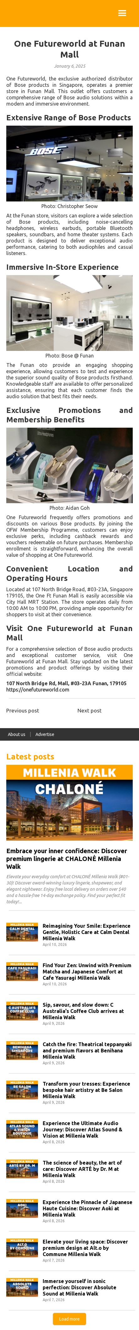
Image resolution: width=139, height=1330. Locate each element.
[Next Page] (69, 1319)
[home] (6, 13)
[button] (122, 13)
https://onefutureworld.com (37, 689)
